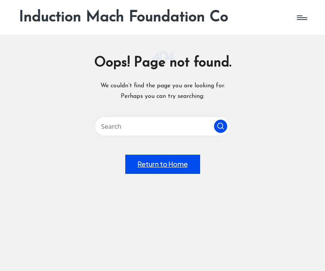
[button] (220, 126)
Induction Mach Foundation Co (123, 17)
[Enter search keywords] (162, 126)
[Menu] (301, 17)
